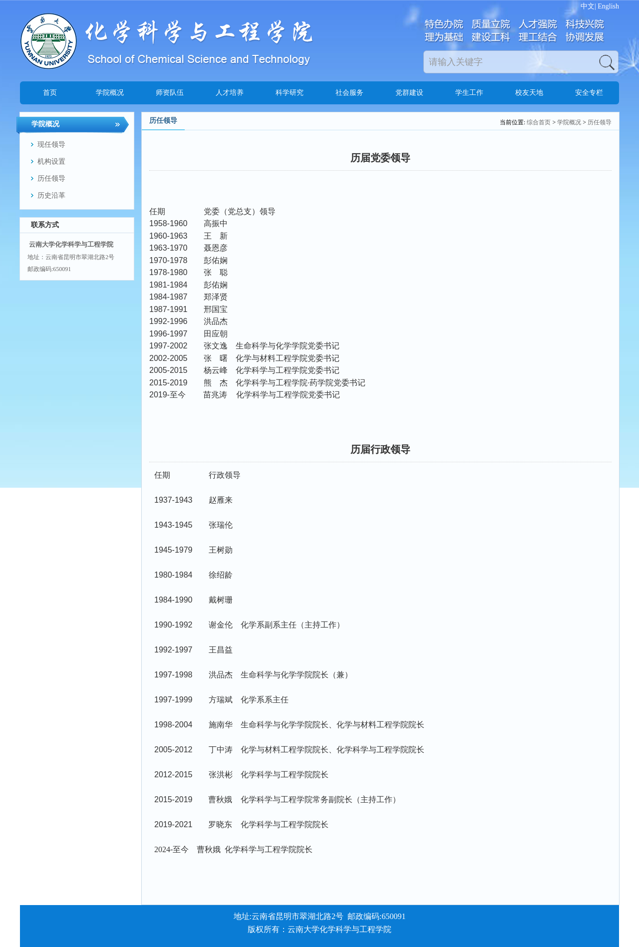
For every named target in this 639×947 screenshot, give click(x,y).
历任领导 (600, 122)
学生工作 (469, 92)
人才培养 (230, 92)
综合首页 (539, 122)
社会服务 (349, 92)
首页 (50, 92)
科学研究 (290, 92)
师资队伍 (170, 92)
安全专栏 (589, 92)
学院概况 (110, 92)
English (608, 6)
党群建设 (409, 92)
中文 (588, 6)
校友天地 (529, 92)
